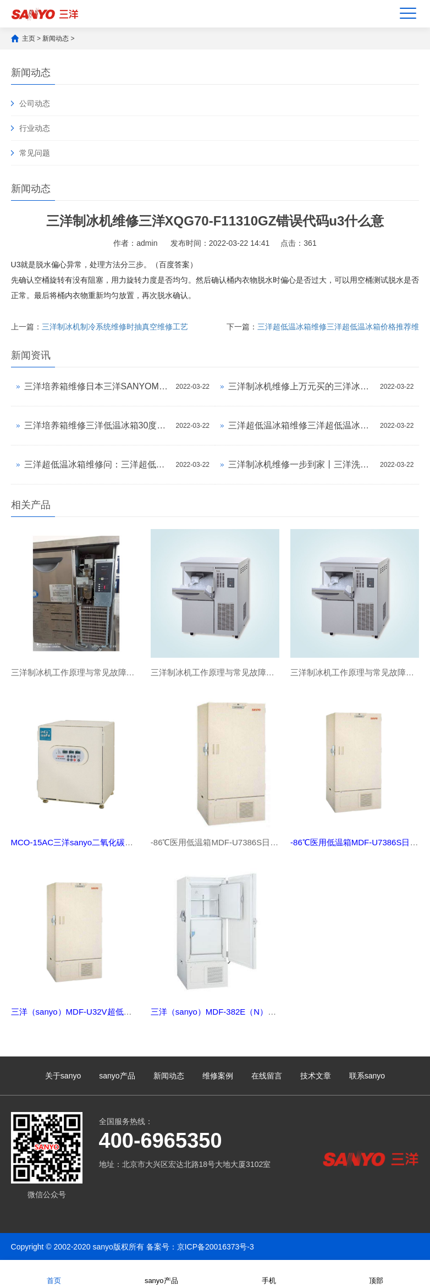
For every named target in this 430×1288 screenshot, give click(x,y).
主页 (28, 38)
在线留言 (266, 1075)
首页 (54, 1273)
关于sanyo (63, 1075)
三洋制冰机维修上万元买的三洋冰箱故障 (301, 386)
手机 (269, 1273)
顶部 (376, 1273)
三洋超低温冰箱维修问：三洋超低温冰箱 (97, 464)
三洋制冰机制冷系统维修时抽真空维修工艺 (115, 326)
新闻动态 (55, 38)
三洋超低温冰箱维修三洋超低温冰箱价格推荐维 (338, 326)
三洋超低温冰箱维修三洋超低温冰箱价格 (301, 425)
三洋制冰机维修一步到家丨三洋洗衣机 (301, 464)
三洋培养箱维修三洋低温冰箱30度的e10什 (97, 425)
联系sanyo (367, 1075)
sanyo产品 (117, 1075)
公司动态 (34, 103)
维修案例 (217, 1075)
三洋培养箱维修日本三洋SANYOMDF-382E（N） (97, 386)
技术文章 (315, 1075)
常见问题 (34, 152)
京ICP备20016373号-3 (215, 1246)
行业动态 (34, 128)
